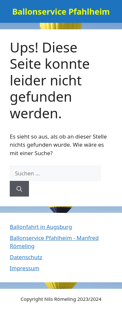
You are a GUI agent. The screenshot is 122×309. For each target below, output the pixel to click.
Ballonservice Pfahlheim (61, 11)
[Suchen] (19, 189)
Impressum (24, 268)
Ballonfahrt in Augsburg (41, 226)
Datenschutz (26, 257)
